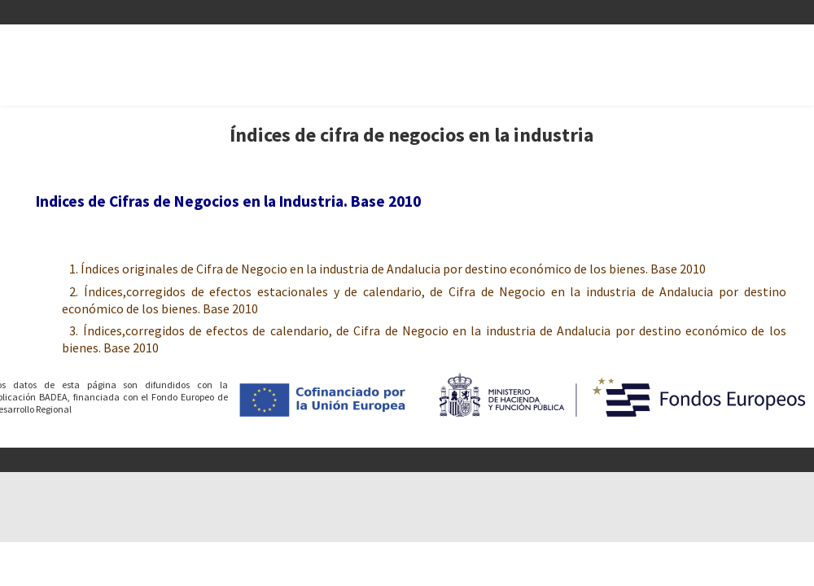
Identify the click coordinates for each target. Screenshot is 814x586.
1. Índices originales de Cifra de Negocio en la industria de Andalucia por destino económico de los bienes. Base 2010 (387, 269)
